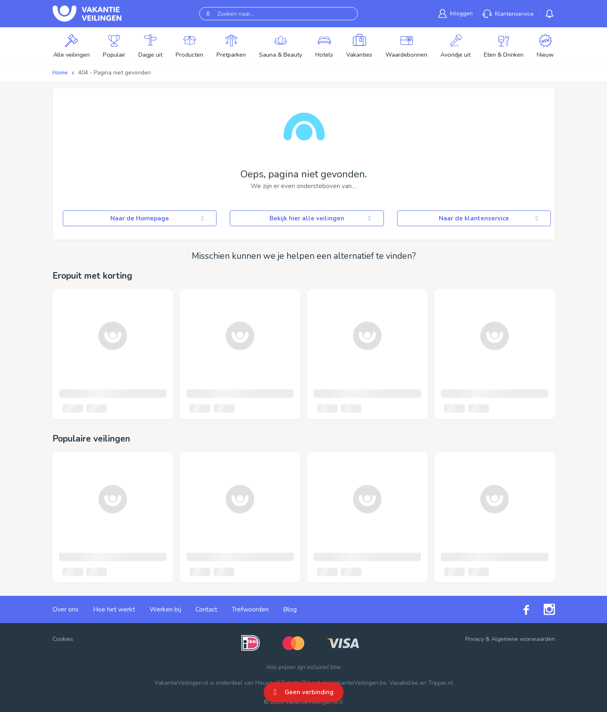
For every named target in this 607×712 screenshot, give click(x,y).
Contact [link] (206, 609)
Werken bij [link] (165, 609)
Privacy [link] (474, 639)
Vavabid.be (403, 683)
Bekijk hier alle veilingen (321, 218)
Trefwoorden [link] (250, 609)
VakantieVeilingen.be (358, 683)
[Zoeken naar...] (278, 13)
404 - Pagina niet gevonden (114, 72)
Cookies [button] (62, 639)
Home (60, 72)
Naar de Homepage (158, 218)
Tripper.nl (440, 683)
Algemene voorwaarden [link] (523, 639)
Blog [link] (290, 609)
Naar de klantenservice (489, 218)
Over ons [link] (65, 609)
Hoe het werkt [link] (114, 609)
